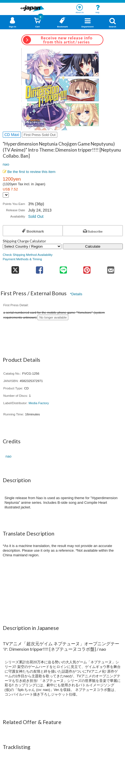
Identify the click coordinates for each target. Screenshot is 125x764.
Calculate (93, 246)
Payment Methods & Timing (22, 259)
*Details (76, 294)
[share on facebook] (39, 268)
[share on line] (63, 268)
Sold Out (36, 216)
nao (6, 164)
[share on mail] (111, 268)
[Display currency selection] (6, 195)
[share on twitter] (15, 268)
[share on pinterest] (87, 268)
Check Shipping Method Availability (28, 254)
